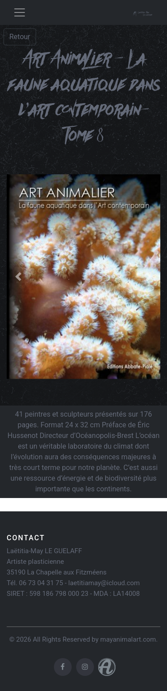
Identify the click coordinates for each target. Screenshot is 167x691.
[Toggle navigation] (19, 12)
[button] (18, 276)
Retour (19, 36)
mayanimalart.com (128, 639)
